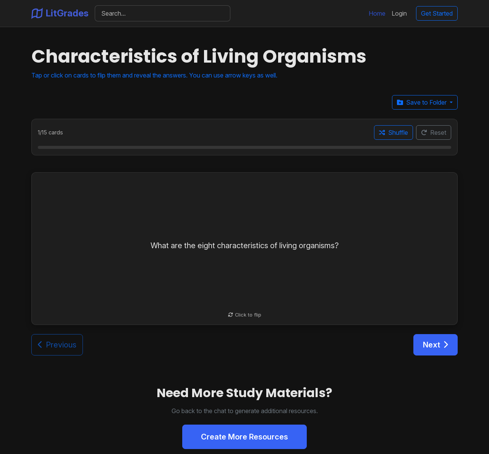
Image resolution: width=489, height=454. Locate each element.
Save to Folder (422, 102)
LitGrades (60, 13)
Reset (433, 132)
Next (435, 344)
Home (377, 13)
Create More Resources (244, 436)
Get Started (437, 13)
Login (399, 13)
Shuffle (393, 132)
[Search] (162, 13)
